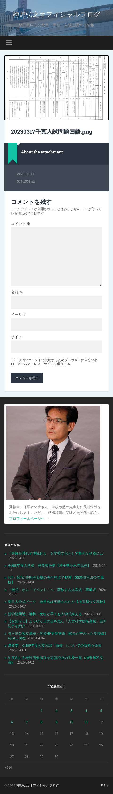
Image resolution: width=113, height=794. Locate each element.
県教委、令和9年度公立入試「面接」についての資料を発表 (54, 645)
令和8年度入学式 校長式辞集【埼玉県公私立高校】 (49, 565)
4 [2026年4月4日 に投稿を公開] (86, 710)
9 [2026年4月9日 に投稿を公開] (56, 722)
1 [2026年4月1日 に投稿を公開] (42, 710)
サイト (16, 337)
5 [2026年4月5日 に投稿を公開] (101, 710)
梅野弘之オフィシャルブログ (57, 14)
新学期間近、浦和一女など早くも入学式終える (45, 614)
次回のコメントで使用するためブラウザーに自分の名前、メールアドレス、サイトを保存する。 (54, 362)
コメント (21, 224)
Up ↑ (104, 785)
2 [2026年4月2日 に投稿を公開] (56, 710)
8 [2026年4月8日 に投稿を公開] (42, 722)
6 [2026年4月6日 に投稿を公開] (12, 722)
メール (19, 315)
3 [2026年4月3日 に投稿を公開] (71, 710)
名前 (17, 292)
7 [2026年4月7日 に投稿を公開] (27, 722)
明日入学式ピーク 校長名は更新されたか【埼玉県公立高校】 (57, 602)
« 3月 (8, 767)
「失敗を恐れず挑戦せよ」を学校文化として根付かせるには (55, 553)
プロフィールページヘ (29, 518)
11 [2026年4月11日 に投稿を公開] (86, 722)
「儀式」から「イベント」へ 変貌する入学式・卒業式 (52, 590)
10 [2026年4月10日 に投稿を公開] (71, 722)
